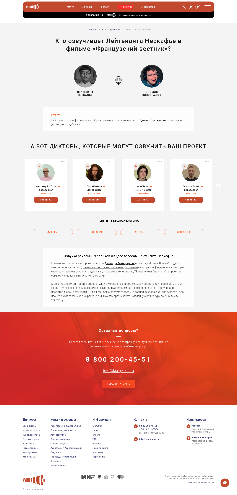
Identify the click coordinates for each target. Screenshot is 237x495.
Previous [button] (18, 184)
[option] (46, 185)
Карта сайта (99, 457)
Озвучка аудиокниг (60, 439)
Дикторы (87, 6)
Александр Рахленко (46, 186)
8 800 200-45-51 (118, 359)
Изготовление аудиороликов (65, 426)
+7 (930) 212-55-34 (148, 429)
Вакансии (97, 443)
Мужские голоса (31, 430)
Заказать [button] (45, 200)
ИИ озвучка (126, 6)
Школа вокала (58, 465)
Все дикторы (29, 426)
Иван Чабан (143, 186)
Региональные (30, 448)
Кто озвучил (29, 457)
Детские (140, 231)
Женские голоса (31, 434)
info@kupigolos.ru (118, 374)
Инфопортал (148, 6)
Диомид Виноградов (153, 120)
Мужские (53, 231)
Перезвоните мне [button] (118, 389)
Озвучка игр (56, 452)
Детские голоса (31, 439)
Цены (95, 430)
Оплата (96, 434)
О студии (97, 426)
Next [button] (218, 184)
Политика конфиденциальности (199, 483)
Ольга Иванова (94, 186)
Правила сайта (100, 448)
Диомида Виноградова (120, 261)
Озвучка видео (58, 443)
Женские (96, 231)
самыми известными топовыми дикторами (110, 265)
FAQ (95, 439)
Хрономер (55, 461)
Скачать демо (46, 193)
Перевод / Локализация (63, 457)
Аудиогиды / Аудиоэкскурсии (66, 448)
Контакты (98, 452)
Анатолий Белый (191, 186)
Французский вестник (108, 120)
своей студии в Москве (103, 282)
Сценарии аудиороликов (63, 430)
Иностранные (30, 452)
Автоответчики (58, 434)
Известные (184, 231)
